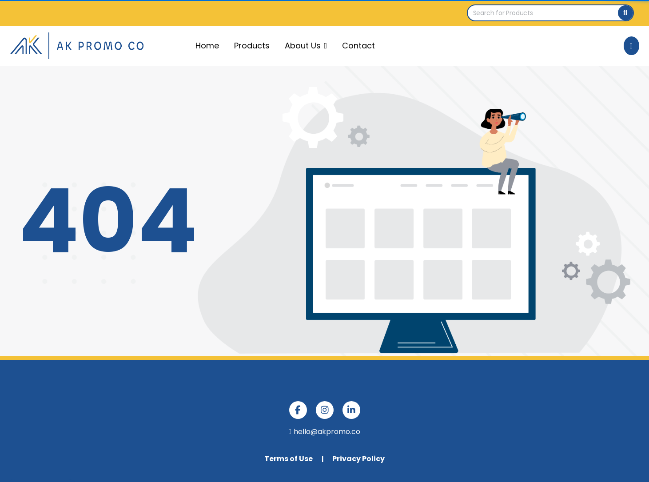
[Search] (625, 12)
